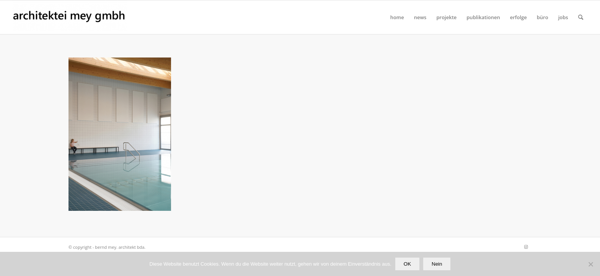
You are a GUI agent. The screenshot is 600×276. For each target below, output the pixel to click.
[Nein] (590, 264)
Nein (437, 264)
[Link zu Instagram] (526, 247)
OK (407, 264)
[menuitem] (397, 17)
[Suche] (580, 17)
